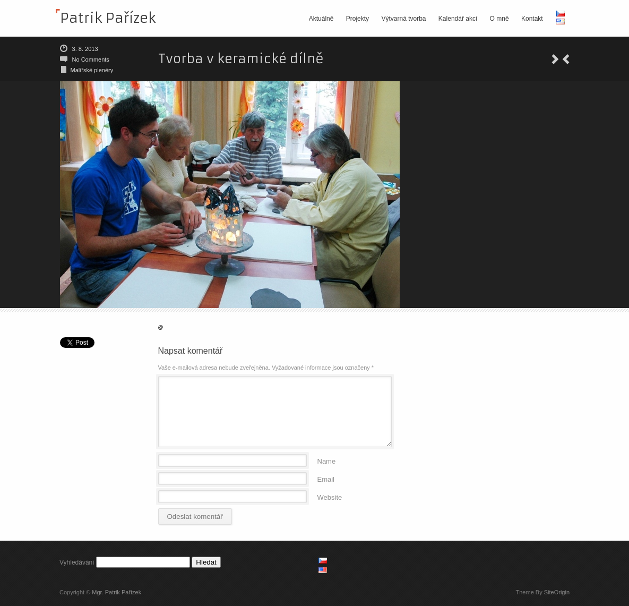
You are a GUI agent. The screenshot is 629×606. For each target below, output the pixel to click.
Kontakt (532, 18)
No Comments (90, 59)
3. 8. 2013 (85, 49)
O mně (499, 18)
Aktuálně (321, 18)
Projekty (357, 18)
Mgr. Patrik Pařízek (116, 592)
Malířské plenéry (92, 70)
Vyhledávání (76, 562)
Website (329, 496)
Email (326, 478)
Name (326, 460)
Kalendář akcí (457, 18)
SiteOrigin (557, 592)
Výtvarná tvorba (403, 18)
